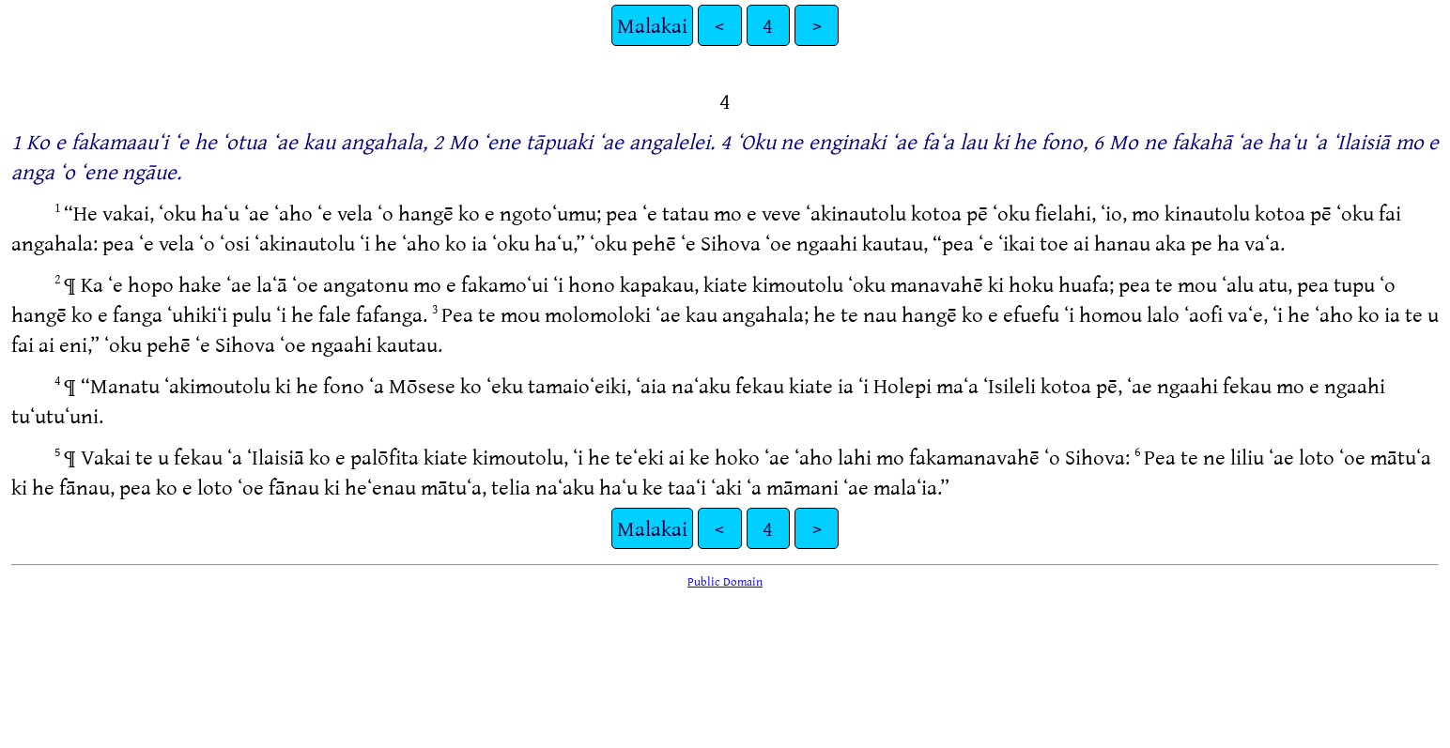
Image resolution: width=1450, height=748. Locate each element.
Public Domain (725, 581)
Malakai (652, 24)
